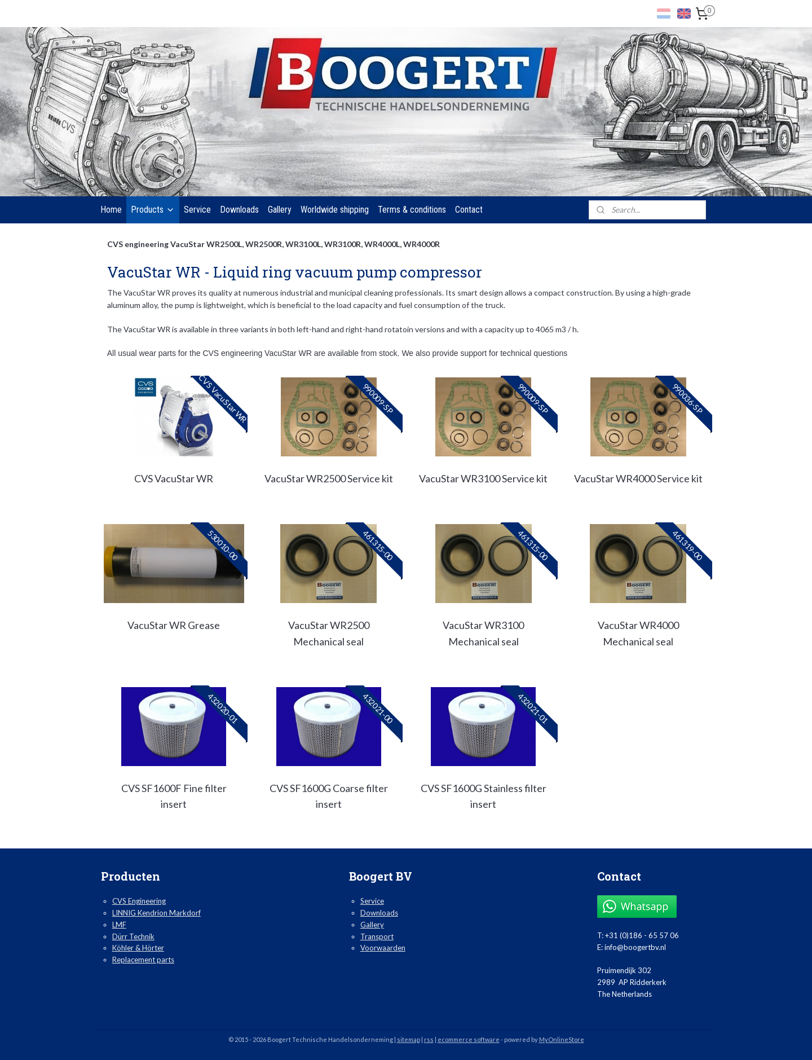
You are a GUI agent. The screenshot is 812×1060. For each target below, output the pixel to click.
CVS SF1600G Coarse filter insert (329, 796)
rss (429, 1039)
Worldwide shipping (335, 209)
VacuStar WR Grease (173, 625)
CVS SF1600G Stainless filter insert (483, 796)
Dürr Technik (133, 936)
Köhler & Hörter (138, 947)
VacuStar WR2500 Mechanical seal (328, 633)
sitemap (408, 1039)
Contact (469, 209)
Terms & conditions (412, 209)
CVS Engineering (139, 900)
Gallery (280, 209)
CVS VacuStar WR (173, 478)
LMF (119, 924)
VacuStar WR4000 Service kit (638, 478)
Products (153, 209)
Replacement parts (143, 959)
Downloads (239, 209)
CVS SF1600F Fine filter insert (174, 796)
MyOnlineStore (561, 1039)
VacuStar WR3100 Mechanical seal (483, 633)
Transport (377, 936)
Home (111, 209)
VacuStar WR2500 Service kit (328, 478)
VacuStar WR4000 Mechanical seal (638, 633)
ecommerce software (469, 1039)
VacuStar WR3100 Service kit (483, 478)
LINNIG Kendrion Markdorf (156, 912)
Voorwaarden (382, 947)
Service (197, 209)
